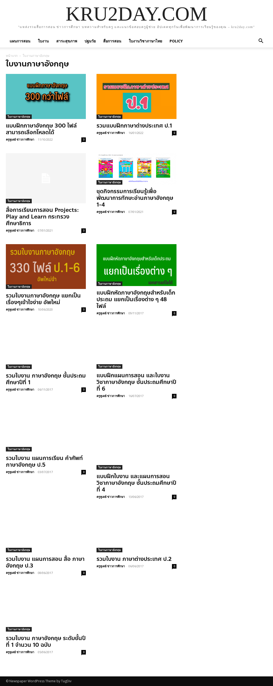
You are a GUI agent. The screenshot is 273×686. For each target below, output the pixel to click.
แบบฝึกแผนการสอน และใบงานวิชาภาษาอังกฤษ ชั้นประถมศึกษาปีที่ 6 (136, 382)
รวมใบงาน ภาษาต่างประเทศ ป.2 (134, 559)
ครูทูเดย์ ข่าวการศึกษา (20, 139)
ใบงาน (43, 40)
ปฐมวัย (90, 40)
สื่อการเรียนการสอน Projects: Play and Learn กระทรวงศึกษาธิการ (42, 217)
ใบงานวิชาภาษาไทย (145, 40)
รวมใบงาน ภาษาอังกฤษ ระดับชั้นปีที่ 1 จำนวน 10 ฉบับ (46, 641)
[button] (260, 41)
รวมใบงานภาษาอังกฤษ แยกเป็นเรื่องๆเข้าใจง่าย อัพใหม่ (43, 299)
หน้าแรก (12, 55)
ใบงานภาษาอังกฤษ (18, 116)
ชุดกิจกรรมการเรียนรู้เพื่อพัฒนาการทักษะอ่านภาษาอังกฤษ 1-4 (135, 198)
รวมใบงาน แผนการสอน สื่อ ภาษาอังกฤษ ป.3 (45, 562)
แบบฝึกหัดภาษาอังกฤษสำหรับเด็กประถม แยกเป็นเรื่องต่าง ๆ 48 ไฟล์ (136, 299)
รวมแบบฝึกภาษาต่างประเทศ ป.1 (134, 125)
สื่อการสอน (112, 40)
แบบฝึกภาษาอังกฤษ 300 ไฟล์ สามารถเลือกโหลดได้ (41, 129)
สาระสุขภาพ (66, 40)
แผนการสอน (20, 40)
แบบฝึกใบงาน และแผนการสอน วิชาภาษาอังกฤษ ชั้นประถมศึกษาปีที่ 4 (136, 483)
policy (176, 40)
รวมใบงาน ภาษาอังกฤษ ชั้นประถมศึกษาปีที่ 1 (46, 379)
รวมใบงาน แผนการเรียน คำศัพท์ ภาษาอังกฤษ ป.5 (44, 461)
